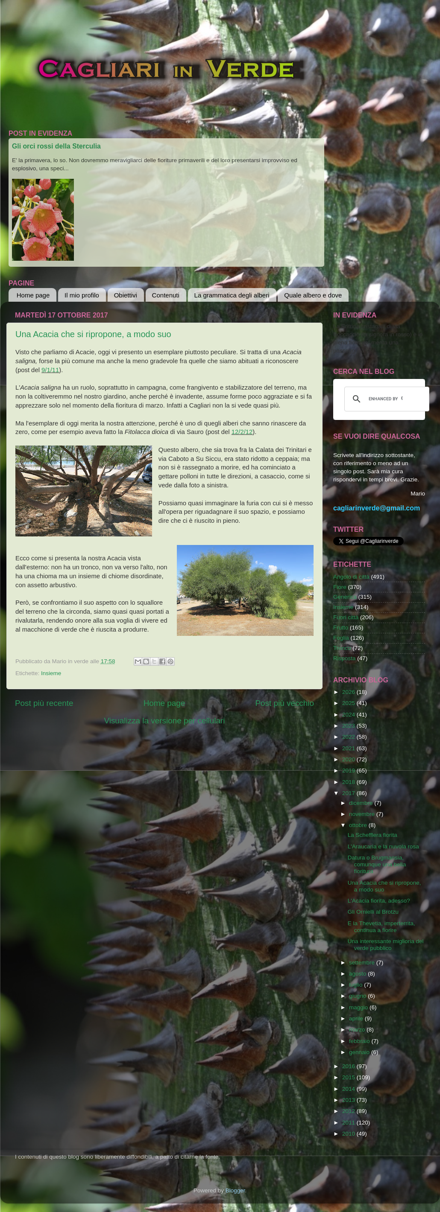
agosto (358, 973)
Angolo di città (351, 577)
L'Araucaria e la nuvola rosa (383, 846)
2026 (349, 692)
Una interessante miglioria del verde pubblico (386, 944)
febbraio (360, 1041)
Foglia (341, 638)
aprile (357, 1018)
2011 (349, 1122)
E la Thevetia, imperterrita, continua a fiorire (381, 926)
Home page (33, 295)
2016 (349, 1066)
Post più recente (44, 703)
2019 (349, 770)
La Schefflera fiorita (372, 835)
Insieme (51, 673)
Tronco (342, 648)
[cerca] (385, 399)
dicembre (361, 803)
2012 (349, 1111)
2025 (349, 703)
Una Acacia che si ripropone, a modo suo (93, 334)
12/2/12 (242, 431)
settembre (362, 962)
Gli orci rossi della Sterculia (56, 146)
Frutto (340, 627)
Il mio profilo (82, 295)
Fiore (339, 587)
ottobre (359, 825)
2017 (349, 793)
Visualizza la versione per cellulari (164, 720)
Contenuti (165, 295)
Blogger (235, 1190)
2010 (349, 1133)
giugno (358, 996)
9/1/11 (50, 370)
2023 (349, 726)
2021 (349, 748)
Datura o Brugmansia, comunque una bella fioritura (377, 864)
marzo (358, 1029)
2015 (349, 1077)
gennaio (360, 1052)
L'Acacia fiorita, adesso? (379, 900)
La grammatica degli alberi (232, 295)
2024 (349, 714)
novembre (362, 814)
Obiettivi (125, 295)
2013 (349, 1100)
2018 (349, 782)
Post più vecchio (284, 703)
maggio (359, 1007)
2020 (349, 759)
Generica (345, 597)
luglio (356, 985)
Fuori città (345, 617)
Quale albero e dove (313, 295)
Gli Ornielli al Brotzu (373, 912)
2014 (349, 1089)
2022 (349, 737)
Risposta (344, 658)
